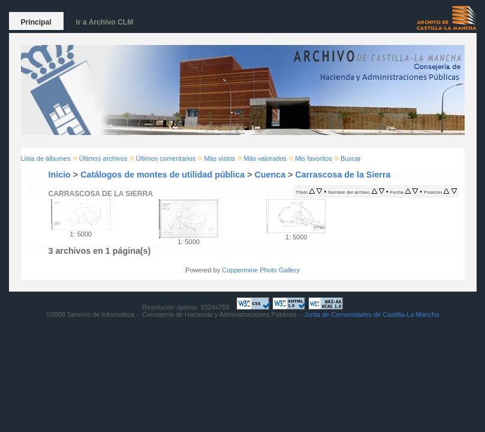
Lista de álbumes (46, 158)
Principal (36, 22)
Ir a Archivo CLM (105, 22)
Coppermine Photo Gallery (261, 270)
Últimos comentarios (166, 158)
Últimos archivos (103, 158)
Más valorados (265, 158)
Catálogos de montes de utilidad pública (162, 174)
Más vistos (219, 158)
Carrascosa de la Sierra (342, 174)
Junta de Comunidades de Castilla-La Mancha (371, 314)
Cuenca (270, 174)
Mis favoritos (313, 158)
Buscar (351, 158)
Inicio (60, 174)
